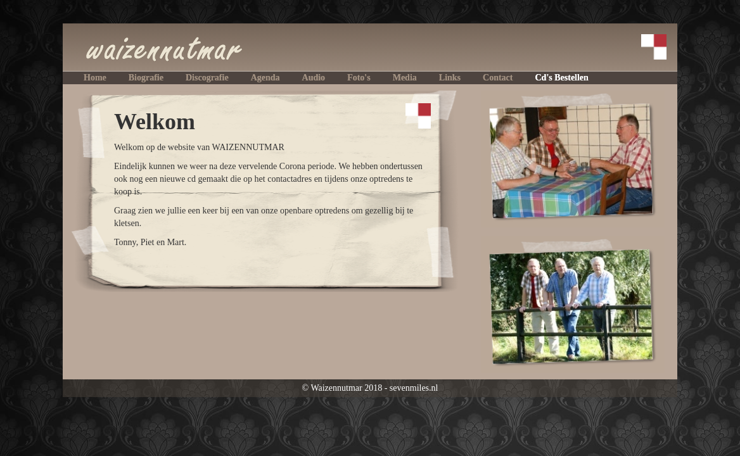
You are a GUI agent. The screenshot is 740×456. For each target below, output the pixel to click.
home (95, 77)
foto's (359, 77)
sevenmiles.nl (414, 388)
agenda (265, 77)
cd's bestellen (561, 77)
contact (498, 77)
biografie (146, 77)
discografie (207, 77)
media (405, 77)
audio (314, 77)
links (450, 77)
